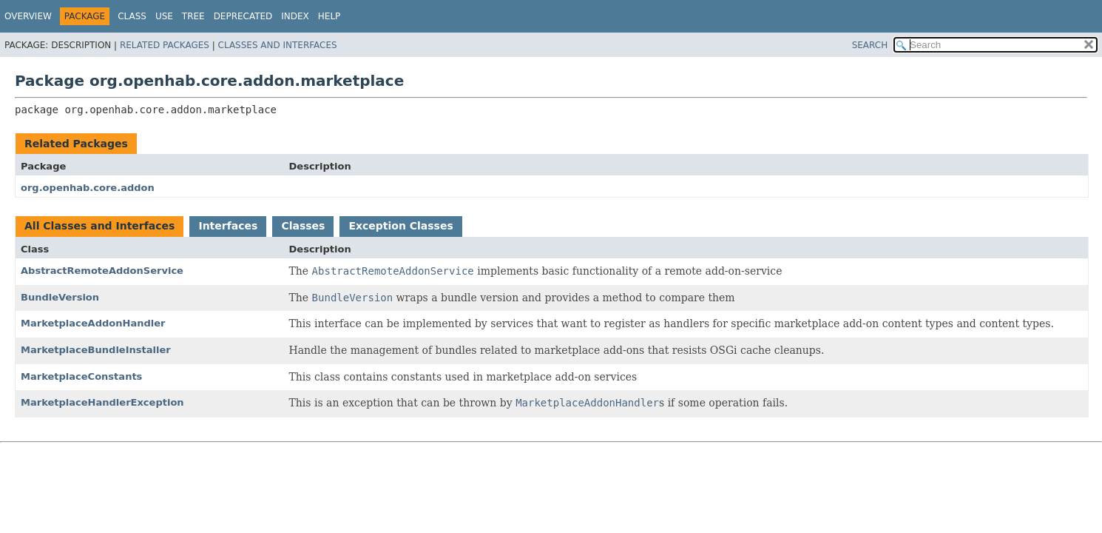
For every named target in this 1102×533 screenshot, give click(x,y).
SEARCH (870, 45)
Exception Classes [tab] (400, 226)
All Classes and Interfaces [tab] (99, 226)
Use (164, 16)
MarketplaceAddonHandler (93, 323)
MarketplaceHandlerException (102, 402)
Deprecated (243, 16)
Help (329, 16)
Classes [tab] (303, 226)
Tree (193, 16)
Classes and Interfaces (277, 45)
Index (295, 16)
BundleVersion (60, 297)
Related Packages (164, 45)
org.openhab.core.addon (88, 187)
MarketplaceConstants (81, 376)
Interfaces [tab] (227, 226)
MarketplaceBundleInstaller (96, 349)
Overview (28, 16)
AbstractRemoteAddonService (102, 270)
